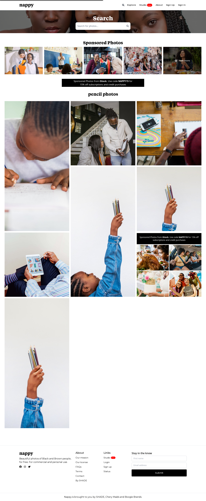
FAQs (78, 466)
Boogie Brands (133, 497)
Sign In (182, 5)
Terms (79, 471)
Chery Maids (112, 497)
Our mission (82, 457)
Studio (145, 5)
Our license (82, 462)
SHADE (100, 497)
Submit (159, 472)
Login (107, 462)
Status (107, 471)
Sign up (108, 466)
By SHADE (81, 480)
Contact (80, 476)
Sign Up (170, 5)
